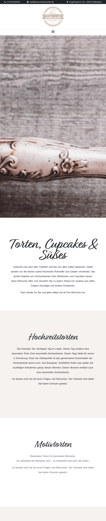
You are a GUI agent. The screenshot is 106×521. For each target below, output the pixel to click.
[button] (53, 31)
